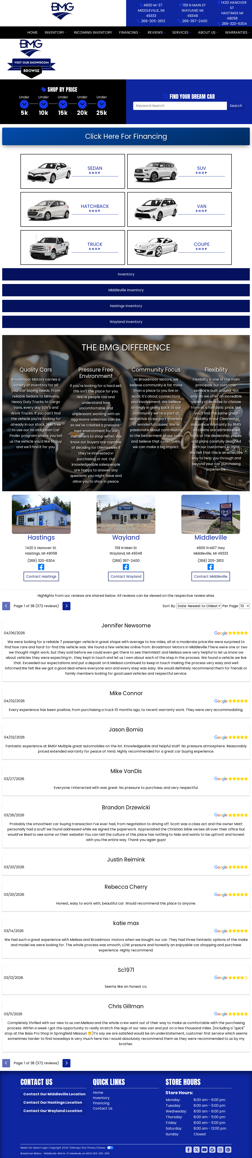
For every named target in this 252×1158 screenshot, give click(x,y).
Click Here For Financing (126, 136)
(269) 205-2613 (211, 560)
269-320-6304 (234, 23)
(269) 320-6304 (41, 560)
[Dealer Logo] (63, 13)
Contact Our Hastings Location (52, 1102)
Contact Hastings (41, 576)
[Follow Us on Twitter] (196, 1150)
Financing (101, 1103)
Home (98, 1092)
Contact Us (102, 1108)
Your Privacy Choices (97, 1147)
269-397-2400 (194, 21)
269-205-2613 (153, 21)
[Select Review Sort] (199, 606)
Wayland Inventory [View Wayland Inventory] (126, 321)
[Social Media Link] (220, 1150)
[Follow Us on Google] (212, 1150)
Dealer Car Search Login (34, 1147)
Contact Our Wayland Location (52, 1110)
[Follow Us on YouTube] (204, 1150)
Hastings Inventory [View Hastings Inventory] (126, 305)
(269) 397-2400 (126, 560)
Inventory (101, 1097)
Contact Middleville (210, 576)
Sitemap (75, 1147)
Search (236, 105)
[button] (67, 59)
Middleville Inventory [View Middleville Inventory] (126, 290)
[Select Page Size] (244, 606)
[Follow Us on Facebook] (189, 1150)
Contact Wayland (126, 576)
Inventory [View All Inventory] (126, 274)
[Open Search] (180, 106)
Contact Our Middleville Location (54, 1094)
